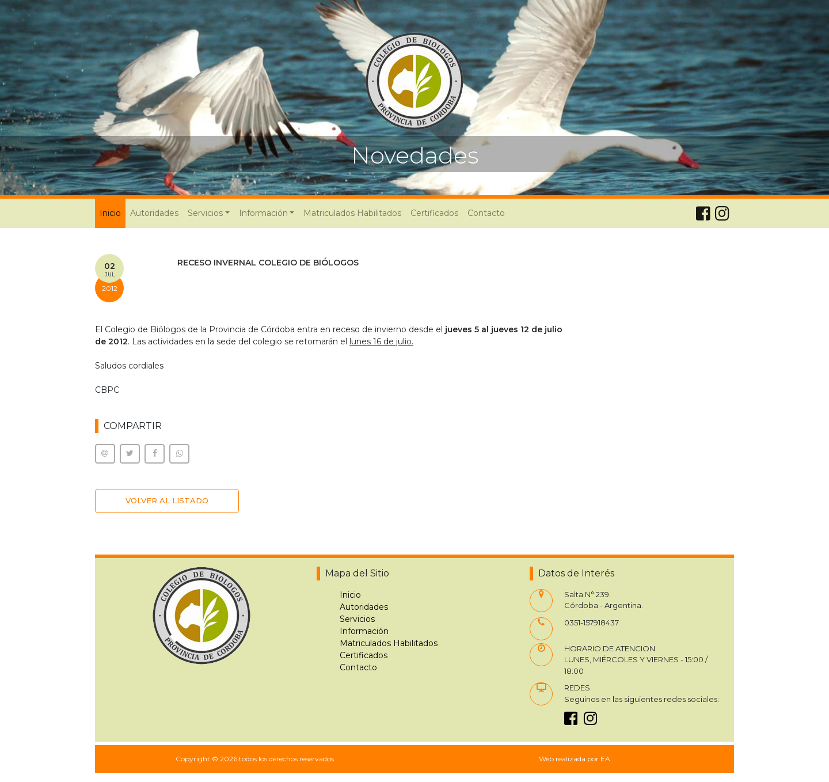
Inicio (113, 212)
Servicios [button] (205, 213)
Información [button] (263, 213)
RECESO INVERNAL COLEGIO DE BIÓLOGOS (268, 262)
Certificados (434, 213)
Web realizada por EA (574, 758)
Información (364, 631)
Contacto (486, 213)
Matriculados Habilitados (352, 213)
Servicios (357, 619)
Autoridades (154, 213)
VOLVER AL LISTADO (167, 500)
